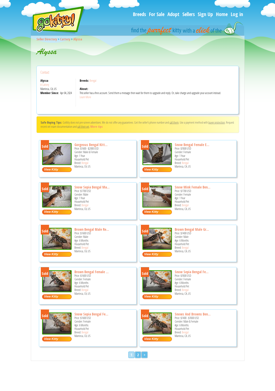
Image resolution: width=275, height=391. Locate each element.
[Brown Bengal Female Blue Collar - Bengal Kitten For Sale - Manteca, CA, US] (57, 290)
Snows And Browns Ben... (193, 314)
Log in (237, 14)
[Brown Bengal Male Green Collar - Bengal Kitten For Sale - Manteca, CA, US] (157, 248)
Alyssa (77, 39)
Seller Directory (46, 39)
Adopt (173, 14)
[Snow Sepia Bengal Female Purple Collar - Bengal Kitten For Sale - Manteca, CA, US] (157, 290)
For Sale (156, 14)
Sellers (188, 14)
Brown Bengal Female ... (91, 271)
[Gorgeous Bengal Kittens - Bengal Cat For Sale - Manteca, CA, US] (57, 163)
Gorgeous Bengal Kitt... (91, 144)
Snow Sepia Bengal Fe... (192, 271)
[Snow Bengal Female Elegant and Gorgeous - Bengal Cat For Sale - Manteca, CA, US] (157, 163)
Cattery (65, 39)
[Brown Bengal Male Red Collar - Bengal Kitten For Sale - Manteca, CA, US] (57, 248)
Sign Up (205, 14)
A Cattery (44, 85)
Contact (44, 72)
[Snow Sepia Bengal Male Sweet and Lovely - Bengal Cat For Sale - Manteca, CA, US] (57, 206)
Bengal (93, 81)
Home (222, 14)
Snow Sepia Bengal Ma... (92, 187)
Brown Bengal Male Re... (91, 229)
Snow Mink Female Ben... (192, 187)
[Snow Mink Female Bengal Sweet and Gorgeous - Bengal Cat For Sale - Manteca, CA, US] (157, 206)
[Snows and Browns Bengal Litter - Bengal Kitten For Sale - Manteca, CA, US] (157, 333)
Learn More (85, 97)
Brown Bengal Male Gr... (192, 229)
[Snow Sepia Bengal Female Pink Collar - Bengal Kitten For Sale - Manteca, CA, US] (57, 333)
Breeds (139, 14)
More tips (96, 127)
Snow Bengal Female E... (192, 144)
